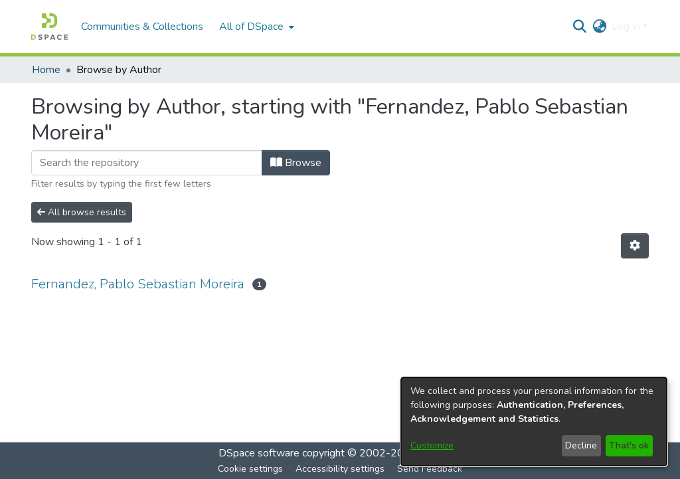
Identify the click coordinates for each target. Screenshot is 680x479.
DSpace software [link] (258, 453)
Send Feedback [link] (429, 468)
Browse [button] (295, 162)
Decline (581, 445)
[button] (49, 26)
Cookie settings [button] (250, 468)
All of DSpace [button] (251, 26)
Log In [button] (627, 26)
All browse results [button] (81, 212)
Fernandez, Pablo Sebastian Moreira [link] (137, 284)
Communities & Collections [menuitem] (142, 26)
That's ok (629, 445)
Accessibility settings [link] (340, 468)
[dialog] (534, 421)
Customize (432, 445)
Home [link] (46, 69)
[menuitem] (255, 26)
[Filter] (146, 162)
